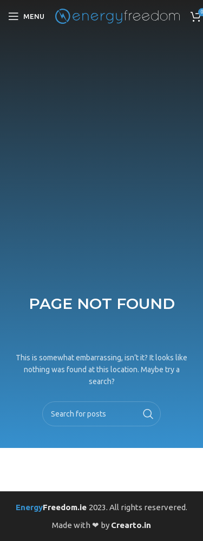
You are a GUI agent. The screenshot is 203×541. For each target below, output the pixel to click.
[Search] (101, 413)
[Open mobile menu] (26, 16)
